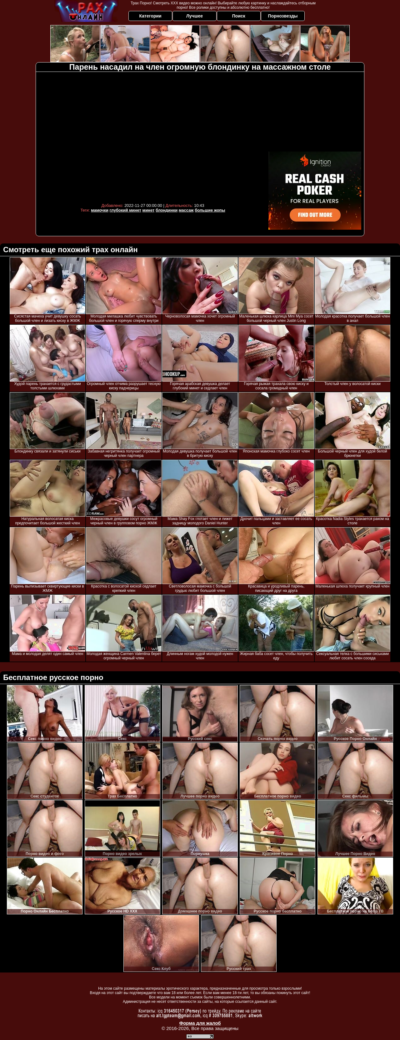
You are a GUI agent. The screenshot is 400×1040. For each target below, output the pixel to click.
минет (148, 210)
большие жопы (210, 210)
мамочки (99, 210)
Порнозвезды (283, 15)
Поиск (238, 15)
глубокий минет (125, 210)
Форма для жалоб (200, 1023)
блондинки (167, 210)
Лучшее (194, 15)
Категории (150, 15)
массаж (186, 210)
